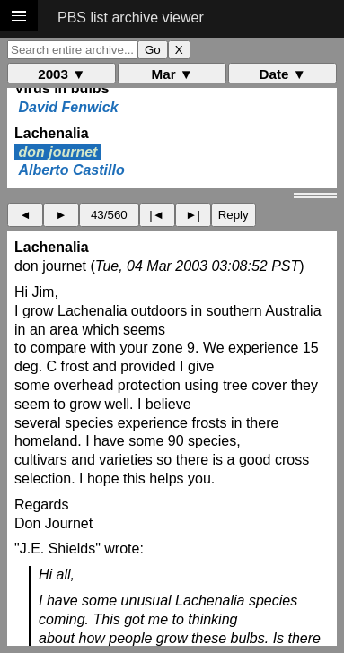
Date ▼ (283, 74)
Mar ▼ (172, 74)
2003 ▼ (61, 74)
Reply (233, 215)
